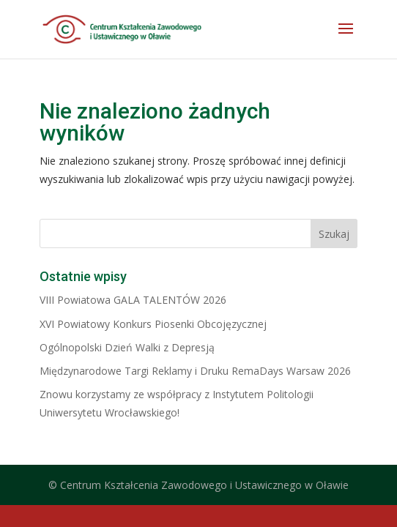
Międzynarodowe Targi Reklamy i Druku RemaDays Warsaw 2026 (195, 371)
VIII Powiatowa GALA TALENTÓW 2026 (133, 300)
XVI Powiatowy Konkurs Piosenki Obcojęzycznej (153, 324)
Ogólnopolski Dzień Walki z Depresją (127, 347)
